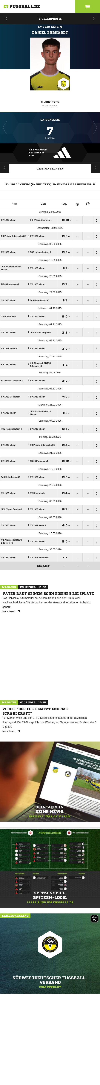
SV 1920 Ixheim (50, 26)
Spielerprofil (50, 18)
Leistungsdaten (50, 168)
